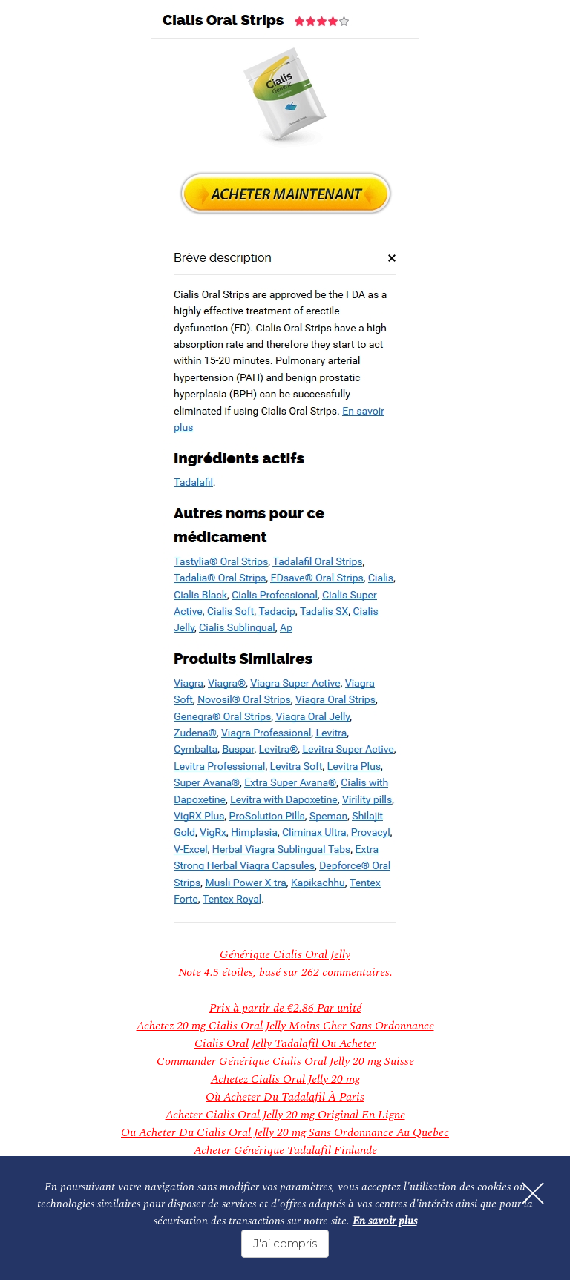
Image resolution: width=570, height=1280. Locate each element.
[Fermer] (533, 1193)
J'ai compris (285, 1243)
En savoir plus (385, 1221)
